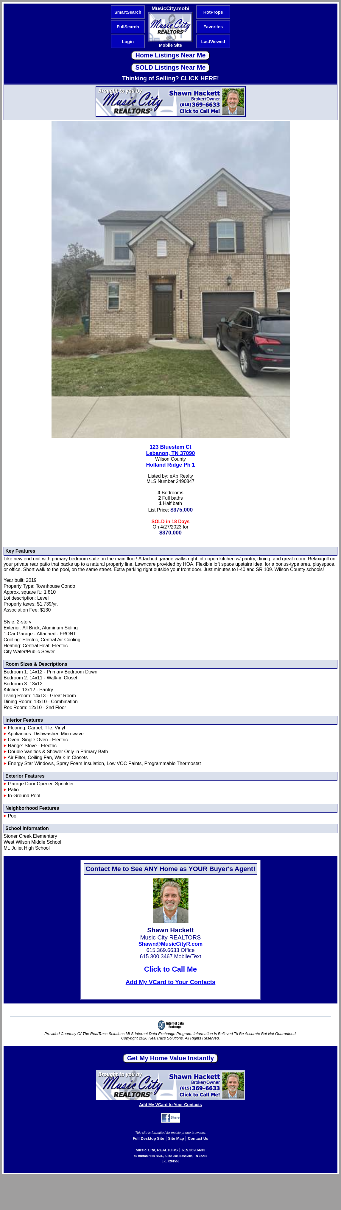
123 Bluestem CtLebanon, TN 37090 (170, 450)
